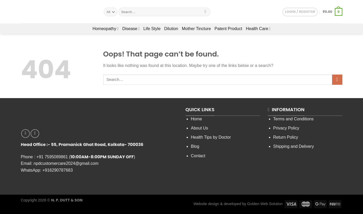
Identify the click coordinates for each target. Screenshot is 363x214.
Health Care (258, 28)
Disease (131, 28)
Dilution (171, 28)
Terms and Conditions (293, 119)
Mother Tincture (196, 28)
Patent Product (228, 28)
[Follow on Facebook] (25, 133)
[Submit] (205, 12)
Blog (195, 146)
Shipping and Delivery (293, 146)
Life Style (152, 28)
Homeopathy (106, 28)
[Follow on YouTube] (35, 133)
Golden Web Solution (265, 204)
